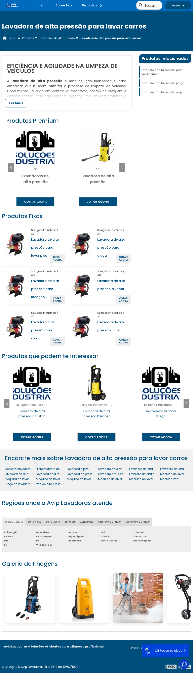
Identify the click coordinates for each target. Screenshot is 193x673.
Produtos (92, 5)
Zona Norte (34, 521)
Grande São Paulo (109, 521)
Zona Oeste (53, 521)
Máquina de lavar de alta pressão (59, 479)
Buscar (149, 5)
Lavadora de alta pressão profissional (31, 474)
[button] (122, 167)
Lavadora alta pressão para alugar (42, 330)
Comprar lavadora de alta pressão (29, 469)
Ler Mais (16, 103)
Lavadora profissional (113, 474)
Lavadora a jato (78, 469)
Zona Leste (86, 521)
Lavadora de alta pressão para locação (45, 289)
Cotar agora (35, 201)
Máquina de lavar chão (21, 479)
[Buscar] (140, 5)
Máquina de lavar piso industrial (120, 479)
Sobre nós (147, 648)
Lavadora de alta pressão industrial (122, 469)
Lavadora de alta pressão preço (163, 83)
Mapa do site (180, 648)
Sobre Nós (63, 5)
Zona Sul (70, 521)
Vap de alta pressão (50, 484)
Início (39, 5)
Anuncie (178, 5)
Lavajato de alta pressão (146, 474)
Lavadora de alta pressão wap (162, 92)
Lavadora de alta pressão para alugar (111, 247)
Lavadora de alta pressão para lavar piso (45, 247)
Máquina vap (169, 479)
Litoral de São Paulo (137, 521)
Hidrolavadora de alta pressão (57, 469)
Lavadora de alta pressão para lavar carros (162, 72)
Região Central (13, 521)
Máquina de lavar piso (82, 479)
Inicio (134, 648)
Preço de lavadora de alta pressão (29, 484)
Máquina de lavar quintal (146, 479)
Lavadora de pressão (81, 474)
